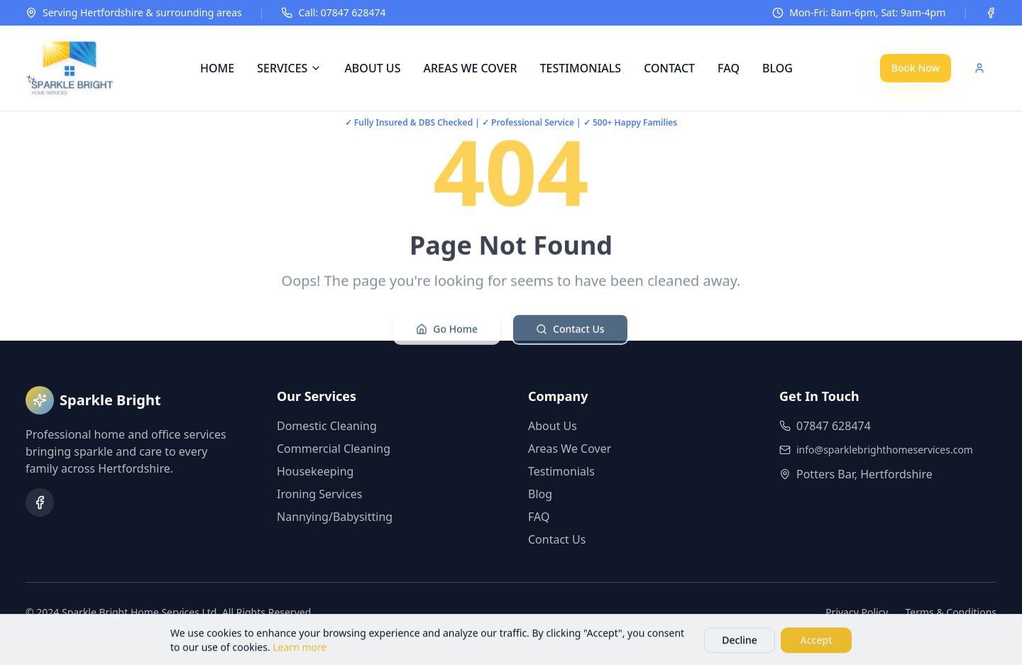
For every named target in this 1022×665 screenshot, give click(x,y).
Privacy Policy (856, 612)
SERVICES (289, 68)
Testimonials (561, 471)
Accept (817, 642)
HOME (217, 68)
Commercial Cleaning (333, 448)
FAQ (729, 68)
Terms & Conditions (951, 612)
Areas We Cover (569, 448)
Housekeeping (315, 471)
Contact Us (570, 332)
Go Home (447, 332)
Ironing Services (319, 494)
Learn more (299, 649)
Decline (739, 642)
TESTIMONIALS (581, 68)
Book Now (915, 68)
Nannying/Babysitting (334, 516)
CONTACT (669, 68)
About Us (552, 426)
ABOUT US (372, 68)
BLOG (777, 68)
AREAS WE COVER (470, 68)
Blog (540, 494)
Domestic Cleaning (327, 426)
